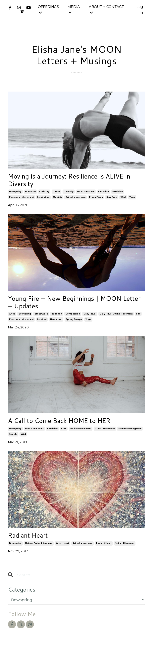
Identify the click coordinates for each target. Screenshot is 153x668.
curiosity (44, 194)
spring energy (74, 324)
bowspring (15, 194)
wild (123, 199)
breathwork (41, 318)
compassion (73, 318)
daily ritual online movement (116, 318)
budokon (30, 194)
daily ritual (89, 318)
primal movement (75, 199)
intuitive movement (80, 434)
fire (138, 318)
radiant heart (104, 550)
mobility (57, 199)
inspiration (43, 199)
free (63, 434)
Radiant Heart (31, 541)
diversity (69, 194)
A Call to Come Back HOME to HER (67, 426)
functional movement (21, 199)
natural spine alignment (38, 550)
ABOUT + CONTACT (106, 9)
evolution (103, 194)
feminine (117, 194)
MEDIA (73, 9)
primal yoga (96, 199)
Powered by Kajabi (132, 657)
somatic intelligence (129, 434)
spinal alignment (124, 550)
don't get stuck (86, 194)
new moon (56, 324)
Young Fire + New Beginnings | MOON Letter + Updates (72, 305)
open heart (62, 550)
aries (12, 318)
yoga (132, 199)
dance (56, 194)
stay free (111, 199)
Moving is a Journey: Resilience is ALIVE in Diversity (74, 181)
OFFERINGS (48, 9)
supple (13, 439)
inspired (42, 324)
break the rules (34, 434)
